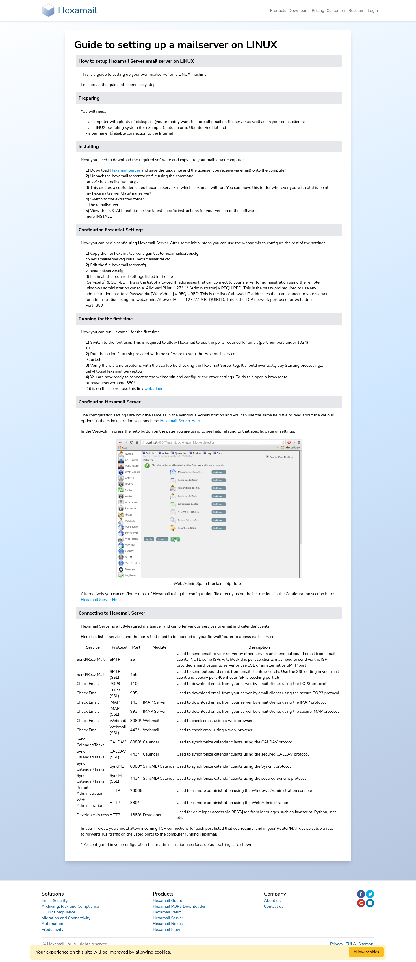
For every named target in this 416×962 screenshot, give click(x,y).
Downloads (299, 10)
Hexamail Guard (167, 900)
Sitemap (365, 944)
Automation (52, 923)
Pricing (318, 10)
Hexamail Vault (167, 912)
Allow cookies (366, 952)
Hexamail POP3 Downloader (179, 906)
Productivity (53, 929)
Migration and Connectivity (66, 918)
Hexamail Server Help (180, 421)
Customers (336, 10)
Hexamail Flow (166, 929)
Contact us (273, 906)
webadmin (154, 388)
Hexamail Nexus (168, 923)
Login (373, 10)
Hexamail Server (125, 170)
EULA (351, 944)
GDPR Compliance (58, 912)
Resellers (356, 10)
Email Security (55, 900)
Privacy (337, 944)
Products (278, 10)
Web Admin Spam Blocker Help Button (209, 583)
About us (272, 900)
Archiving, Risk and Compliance (70, 906)
